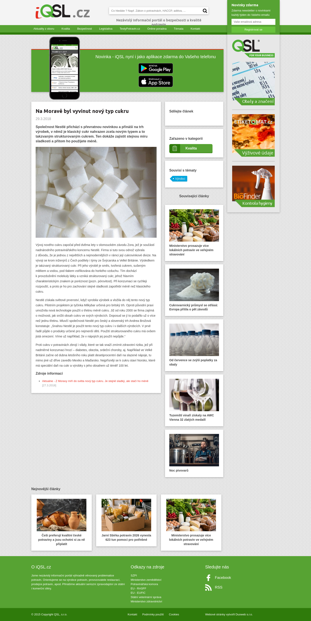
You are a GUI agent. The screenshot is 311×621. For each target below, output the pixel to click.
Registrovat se (253, 29)
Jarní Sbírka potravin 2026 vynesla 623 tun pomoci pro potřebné (126, 520)
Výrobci (180, 178)
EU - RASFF (138, 588)
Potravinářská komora (144, 584)
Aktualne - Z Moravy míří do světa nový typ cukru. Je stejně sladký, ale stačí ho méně (95, 381)
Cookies (174, 614)
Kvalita (66, 28)
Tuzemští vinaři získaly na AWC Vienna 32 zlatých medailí (194, 400)
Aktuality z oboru (43, 28)
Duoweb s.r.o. (244, 614)
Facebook (223, 578)
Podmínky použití (153, 614)
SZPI (134, 575)
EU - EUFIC (138, 592)
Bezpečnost (84, 28)
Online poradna (157, 28)
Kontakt (195, 28)
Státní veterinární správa (146, 597)
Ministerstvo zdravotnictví (146, 601)
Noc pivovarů (194, 453)
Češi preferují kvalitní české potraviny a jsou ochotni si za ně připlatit (61, 522)
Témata (178, 28)
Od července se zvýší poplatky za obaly (194, 345)
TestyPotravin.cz (130, 28)
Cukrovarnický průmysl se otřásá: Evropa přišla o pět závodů (194, 290)
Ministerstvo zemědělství (146, 579)
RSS (218, 587)
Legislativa (105, 28)
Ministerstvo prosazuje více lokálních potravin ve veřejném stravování (194, 232)
